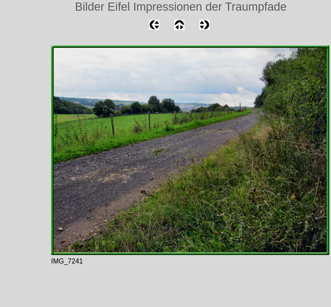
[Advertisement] (25, 108)
